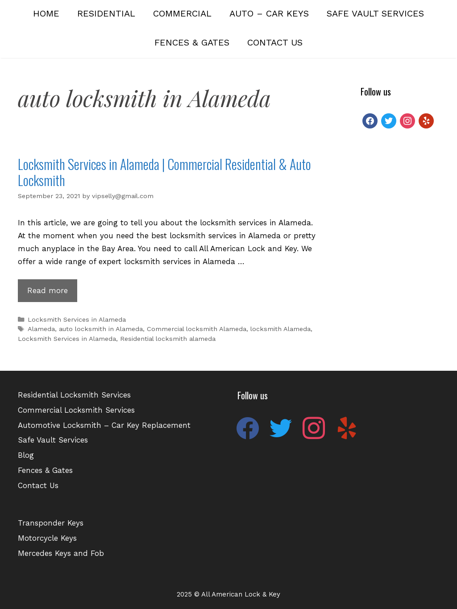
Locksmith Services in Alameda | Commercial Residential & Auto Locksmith (164, 172)
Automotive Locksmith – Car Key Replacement (104, 425)
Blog (26, 455)
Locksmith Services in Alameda (77, 319)
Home (46, 13)
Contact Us (275, 42)
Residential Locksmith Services (74, 394)
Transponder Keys (50, 522)
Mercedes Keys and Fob (61, 553)
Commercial (182, 13)
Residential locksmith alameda (168, 339)
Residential (106, 13)
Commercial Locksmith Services (76, 410)
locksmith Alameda (280, 329)
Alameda (41, 329)
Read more (52, 293)
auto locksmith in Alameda (101, 329)
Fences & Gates (191, 42)
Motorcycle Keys (47, 538)
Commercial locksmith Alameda (196, 329)
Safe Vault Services (375, 13)
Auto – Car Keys (269, 13)
